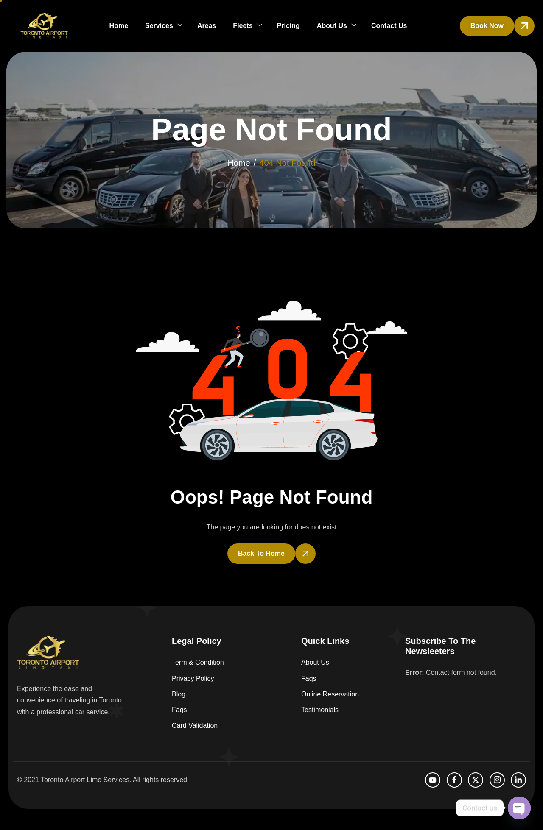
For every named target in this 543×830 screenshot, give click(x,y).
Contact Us (389, 25)
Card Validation (195, 725)
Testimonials (320, 709)
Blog (178, 694)
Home (118, 25)
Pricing (288, 25)
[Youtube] (432, 780)
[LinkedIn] (518, 780)
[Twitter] (475, 780)
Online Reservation (330, 694)
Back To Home (261, 553)
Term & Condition (198, 662)
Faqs (179, 709)
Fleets (247, 25)
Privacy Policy (193, 678)
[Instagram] (497, 780)
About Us (336, 25)
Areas (206, 25)
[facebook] (454, 780)
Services (163, 25)
